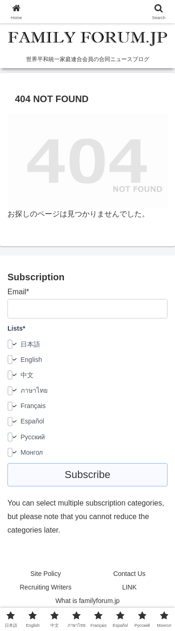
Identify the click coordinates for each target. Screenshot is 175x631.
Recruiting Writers (45, 587)
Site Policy (45, 573)
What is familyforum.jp (88, 600)
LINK (129, 587)
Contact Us (129, 573)
